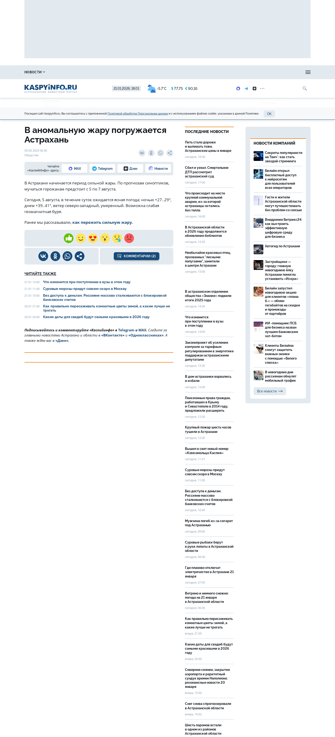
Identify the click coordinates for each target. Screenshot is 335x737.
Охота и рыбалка (138, 72)
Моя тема (287, 72)
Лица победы (101, 72)
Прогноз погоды (178, 72)
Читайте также (40, 274)
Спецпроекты (216, 72)
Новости (34, 72)
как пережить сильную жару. (103, 222)
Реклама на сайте (254, 72)
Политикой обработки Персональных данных (137, 113)
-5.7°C (157, 89)
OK (269, 114)
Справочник (66, 72)
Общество (51, 106)
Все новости (270, 391)
